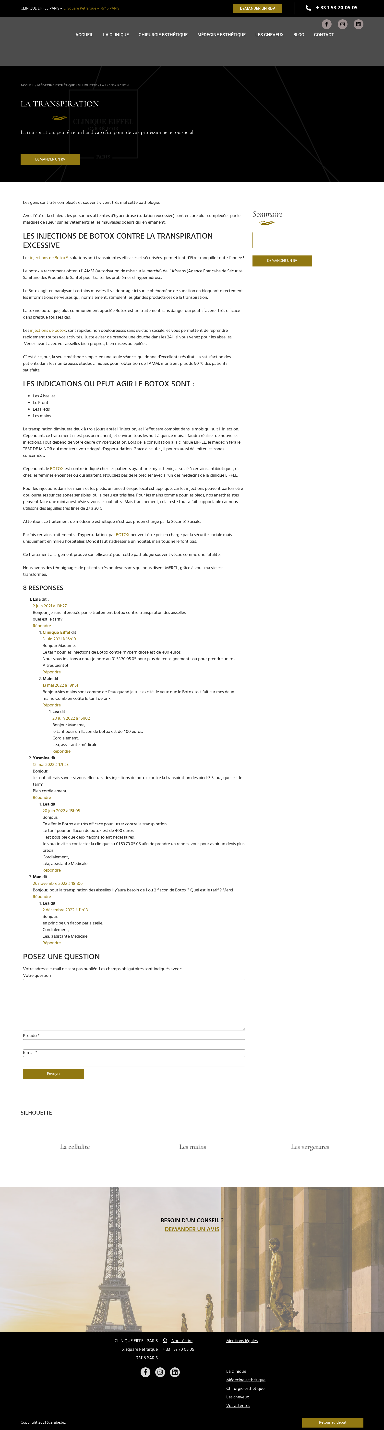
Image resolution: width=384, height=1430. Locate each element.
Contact (324, 34)
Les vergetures (309, 1146)
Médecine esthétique (221, 34)
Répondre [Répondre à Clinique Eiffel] (52, 672)
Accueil (84, 34)
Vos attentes (238, 1405)
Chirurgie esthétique (163, 34)
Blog (298, 34)
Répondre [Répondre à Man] (42, 896)
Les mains (192, 1146)
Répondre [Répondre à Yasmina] (42, 797)
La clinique (116, 34)
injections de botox (48, 330)
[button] (257, 8)
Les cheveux (269, 34)
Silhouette (87, 85)
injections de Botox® (49, 258)
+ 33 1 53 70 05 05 (178, 1349)
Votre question (37, 976)
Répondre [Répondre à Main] (52, 705)
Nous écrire (177, 1341)
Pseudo (31, 1036)
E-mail (30, 1053)
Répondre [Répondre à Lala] (42, 626)
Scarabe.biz (56, 1422)
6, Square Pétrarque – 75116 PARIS (91, 8)
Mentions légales (242, 1341)
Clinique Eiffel (56, 632)
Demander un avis (192, 1229)
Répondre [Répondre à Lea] (61, 751)
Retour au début (333, 1422)
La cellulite (74, 1146)
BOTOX (57, 469)
